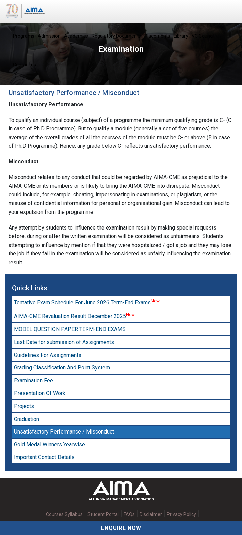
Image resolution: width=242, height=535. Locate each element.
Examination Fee (33, 380)
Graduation (26, 419)
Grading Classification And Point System (62, 367)
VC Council (203, 36)
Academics (76, 36)
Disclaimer (151, 514)
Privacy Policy (181, 514)
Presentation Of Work (39, 393)
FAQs (129, 514)
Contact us (24, 64)
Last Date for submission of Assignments (64, 342)
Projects (24, 406)
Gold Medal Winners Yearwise (49, 444)
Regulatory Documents (116, 36)
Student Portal (103, 514)
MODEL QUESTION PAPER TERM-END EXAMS (70, 329)
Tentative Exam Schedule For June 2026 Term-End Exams (87, 302)
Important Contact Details (44, 457)
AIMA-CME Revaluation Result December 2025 (74, 315)
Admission (49, 36)
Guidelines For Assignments (47, 355)
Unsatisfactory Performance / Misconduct (64, 431)
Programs (23, 36)
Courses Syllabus (64, 514)
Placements (157, 36)
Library (181, 36)
